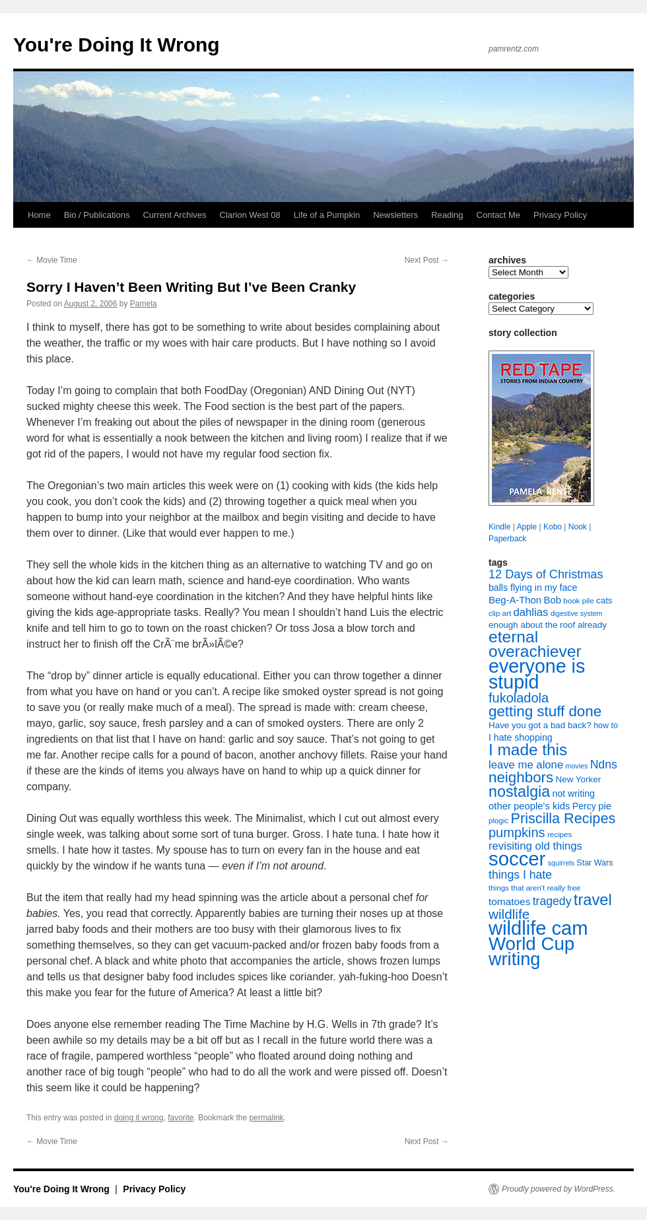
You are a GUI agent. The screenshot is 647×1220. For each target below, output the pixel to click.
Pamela (143, 303)
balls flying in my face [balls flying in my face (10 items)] (533, 587)
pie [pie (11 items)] (604, 806)
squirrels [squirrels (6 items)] (561, 863)
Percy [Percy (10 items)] (584, 806)
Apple (526, 526)
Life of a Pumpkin (327, 215)
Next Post (427, 260)
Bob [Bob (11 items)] (552, 600)
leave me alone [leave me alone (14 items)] (526, 765)
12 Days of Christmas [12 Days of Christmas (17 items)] (546, 574)
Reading (447, 215)
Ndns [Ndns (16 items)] (603, 764)
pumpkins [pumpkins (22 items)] (517, 832)
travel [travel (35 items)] (593, 899)
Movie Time (51, 260)
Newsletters (395, 215)
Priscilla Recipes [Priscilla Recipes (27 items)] (563, 818)
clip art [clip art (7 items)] (500, 613)
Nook (577, 526)
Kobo (552, 526)
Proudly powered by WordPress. (558, 1189)
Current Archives (174, 215)
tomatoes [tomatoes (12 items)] (509, 901)
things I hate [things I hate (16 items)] (520, 874)
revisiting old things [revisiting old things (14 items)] (535, 846)
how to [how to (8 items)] (606, 725)
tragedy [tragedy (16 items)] (552, 901)
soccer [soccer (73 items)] (517, 858)
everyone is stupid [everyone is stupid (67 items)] (537, 674)
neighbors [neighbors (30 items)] (521, 777)
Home (39, 215)
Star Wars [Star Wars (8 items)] (594, 862)
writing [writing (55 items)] (514, 959)
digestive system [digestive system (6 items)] (577, 613)
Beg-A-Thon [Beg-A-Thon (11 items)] (515, 600)
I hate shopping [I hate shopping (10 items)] (521, 737)
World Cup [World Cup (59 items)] (531, 943)
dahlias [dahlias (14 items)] (530, 612)
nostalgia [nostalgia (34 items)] (519, 791)
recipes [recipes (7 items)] (559, 834)
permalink (267, 1117)
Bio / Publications (97, 215)
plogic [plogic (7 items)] (498, 821)
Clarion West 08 (250, 215)
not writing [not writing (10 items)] (574, 793)
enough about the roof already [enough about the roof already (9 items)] (548, 625)
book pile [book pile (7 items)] (578, 601)
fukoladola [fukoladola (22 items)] (519, 698)
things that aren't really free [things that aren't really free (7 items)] (534, 888)
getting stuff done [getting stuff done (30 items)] (545, 711)
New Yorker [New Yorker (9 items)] (578, 779)
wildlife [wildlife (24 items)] (509, 914)
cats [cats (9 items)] (604, 600)
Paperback (507, 538)
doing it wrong (139, 1117)
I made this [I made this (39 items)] (528, 750)
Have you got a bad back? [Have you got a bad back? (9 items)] (540, 725)
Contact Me (498, 215)
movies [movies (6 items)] (577, 766)
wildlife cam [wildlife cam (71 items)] (538, 928)
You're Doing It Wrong (116, 44)
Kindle (499, 526)
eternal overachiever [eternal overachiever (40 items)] (535, 644)
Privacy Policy (560, 215)
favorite (180, 1117)
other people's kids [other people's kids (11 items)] (529, 806)
